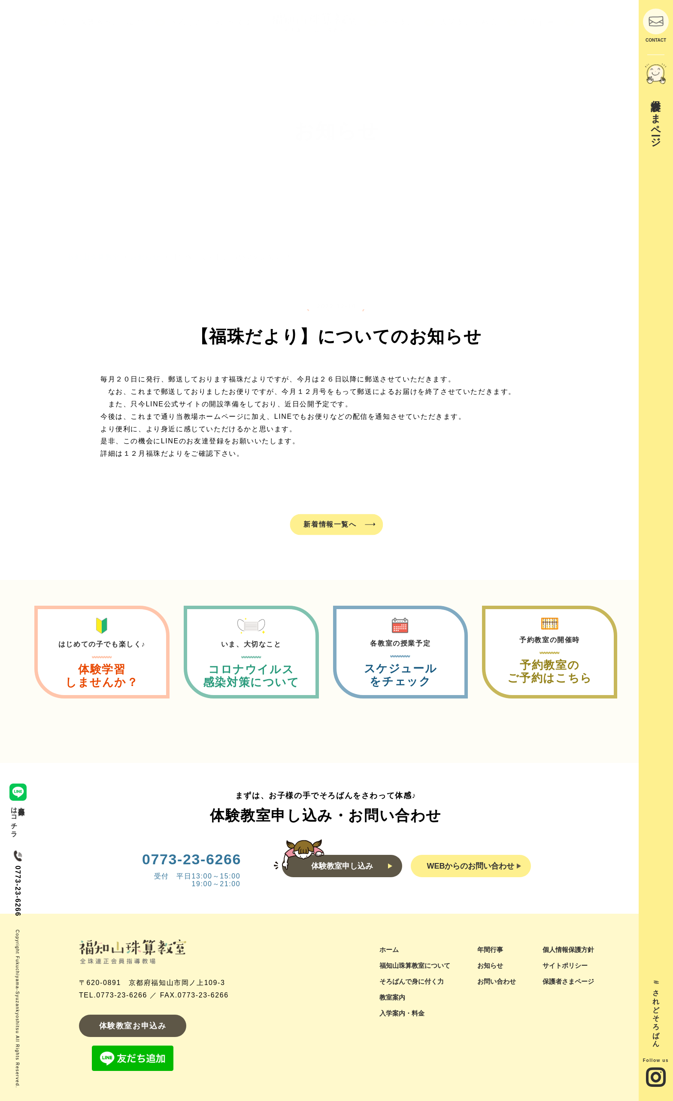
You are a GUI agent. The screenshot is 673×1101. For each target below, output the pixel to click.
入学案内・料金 (401, 1013)
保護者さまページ (568, 981)
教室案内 (392, 997)
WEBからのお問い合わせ (474, 866)
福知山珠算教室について (414, 965)
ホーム (389, 949)
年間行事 (490, 949)
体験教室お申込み (133, 1026)
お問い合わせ (496, 981)
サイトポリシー (565, 965)
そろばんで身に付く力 (411, 981)
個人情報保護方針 (568, 949)
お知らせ (490, 965)
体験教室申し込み (351, 866)
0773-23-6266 (191, 859)
